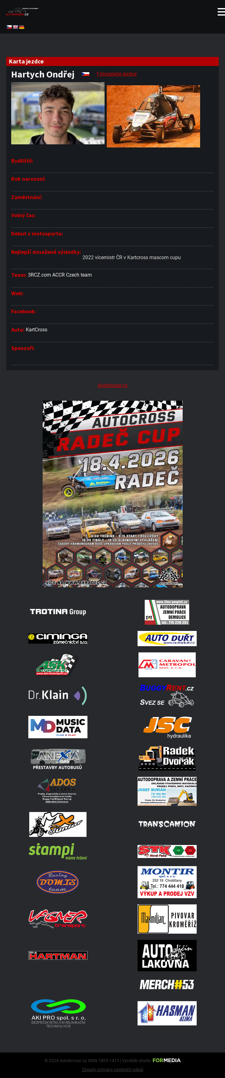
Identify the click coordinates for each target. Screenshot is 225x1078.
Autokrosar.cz (113, 385)
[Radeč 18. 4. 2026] (112, 586)
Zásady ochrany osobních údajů (112, 1069)
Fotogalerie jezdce (117, 74)
